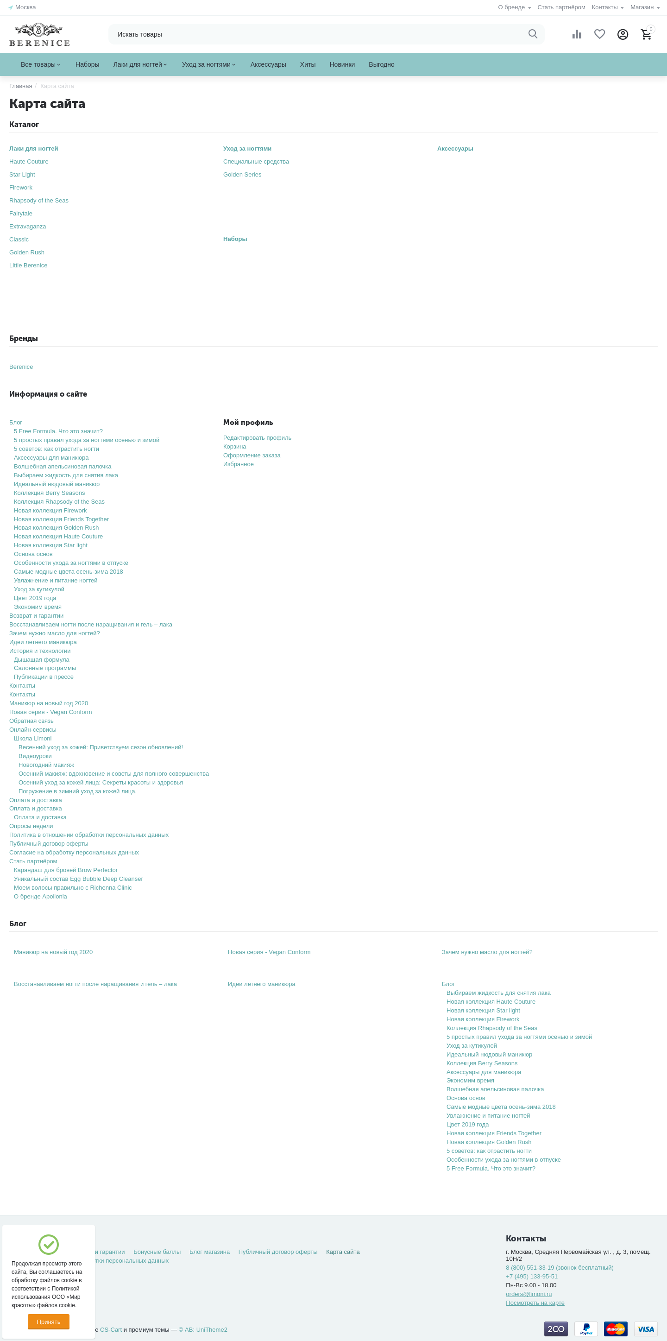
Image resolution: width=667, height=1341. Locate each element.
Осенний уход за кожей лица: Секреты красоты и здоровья (101, 782)
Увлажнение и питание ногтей (55, 580)
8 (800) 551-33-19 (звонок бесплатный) (560, 1267)
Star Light (22, 174)
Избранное (238, 464)
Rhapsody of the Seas (39, 200)
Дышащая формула (41, 659)
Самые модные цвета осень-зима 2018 (68, 571)
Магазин (642, 7)
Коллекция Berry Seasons (49, 492)
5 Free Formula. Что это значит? (58, 431)
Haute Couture (29, 161)
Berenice (21, 366)
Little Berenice (28, 265)
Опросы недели (31, 825)
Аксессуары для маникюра (51, 457)
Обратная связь (31, 720)
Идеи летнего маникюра (43, 642)
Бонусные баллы (157, 1251)
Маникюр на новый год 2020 (48, 703)
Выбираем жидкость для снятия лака (66, 475)
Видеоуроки (35, 756)
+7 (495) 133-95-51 (532, 1276)
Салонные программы (45, 667)
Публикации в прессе (44, 676)
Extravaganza (27, 226)
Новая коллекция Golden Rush (56, 527)
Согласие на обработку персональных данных (74, 852)
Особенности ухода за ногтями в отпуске (71, 562)
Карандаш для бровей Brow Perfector (66, 870)
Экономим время (38, 606)
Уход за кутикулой (39, 589)
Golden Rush (26, 252)
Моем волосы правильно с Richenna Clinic (73, 887)
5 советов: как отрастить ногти (56, 448)
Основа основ (33, 553)
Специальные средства (256, 161)
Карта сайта (343, 1251)
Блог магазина (209, 1251)
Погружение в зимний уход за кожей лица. (78, 791)
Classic (19, 239)
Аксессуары (455, 148)
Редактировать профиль (257, 437)
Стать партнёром (561, 7)
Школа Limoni (33, 738)
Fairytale (20, 213)
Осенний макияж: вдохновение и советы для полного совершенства (114, 773)
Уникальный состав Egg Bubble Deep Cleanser (78, 878)
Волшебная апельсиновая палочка (63, 466)
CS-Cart (111, 1329)
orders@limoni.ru (529, 1293)
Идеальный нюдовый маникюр (57, 484)
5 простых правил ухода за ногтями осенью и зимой (86, 439)
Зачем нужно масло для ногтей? (54, 633)
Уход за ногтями (247, 148)
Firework (20, 187)
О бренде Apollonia (40, 896)
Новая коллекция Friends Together (61, 519)
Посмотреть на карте (535, 1302)
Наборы (235, 238)
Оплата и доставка (35, 800)
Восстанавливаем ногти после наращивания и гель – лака (90, 624)
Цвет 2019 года (35, 598)
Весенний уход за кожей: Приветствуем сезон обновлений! (101, 747)
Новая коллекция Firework (50, 510)
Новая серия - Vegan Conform (50, 711)
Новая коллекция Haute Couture (58, 536)
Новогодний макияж (46, 764)
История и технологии (40, 650)
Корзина (234, 446)
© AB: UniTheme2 (203, 1329)
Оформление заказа (252, 455)
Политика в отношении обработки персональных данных (89, 834)
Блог (15, 422)
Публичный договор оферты (48, 843)
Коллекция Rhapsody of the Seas (59, 501)
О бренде (512, 7)
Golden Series (242, 174)
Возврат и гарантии (36, 615)
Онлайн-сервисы (33, 729)
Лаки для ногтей (33, 148)
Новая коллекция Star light (51, 545)
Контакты (606, 7)
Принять (49, 1321)
